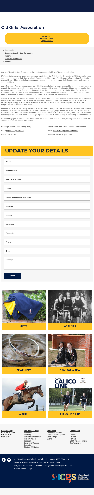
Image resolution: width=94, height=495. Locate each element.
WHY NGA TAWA (8, 433)
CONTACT (5, 437)
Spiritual (27, 441)
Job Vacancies (75, 443)
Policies (73, 437)
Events (49, 439)
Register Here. (47, 41)
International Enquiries (56, 435)
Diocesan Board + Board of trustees (19, 53)
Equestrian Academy (32, 437)
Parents (8, 56)
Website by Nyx (20, 469)
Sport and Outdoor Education (31, 444)
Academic (28, 433)
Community (9, 50)
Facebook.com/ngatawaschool (47, 466)
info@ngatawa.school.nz (23, 466)
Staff (72, 433)
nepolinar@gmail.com (15, 131)
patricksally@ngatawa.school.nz (65, 131)
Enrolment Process (54, 433)
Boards (73, 435)
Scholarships (52, 437)
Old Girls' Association (13, 59)
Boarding (27, 435)
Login (30, 469)
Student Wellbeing (31, 447)
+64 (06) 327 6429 (47, 462)
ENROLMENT (7, 435)
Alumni (8, 62)
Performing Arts (30, 439)
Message (47, 263)
